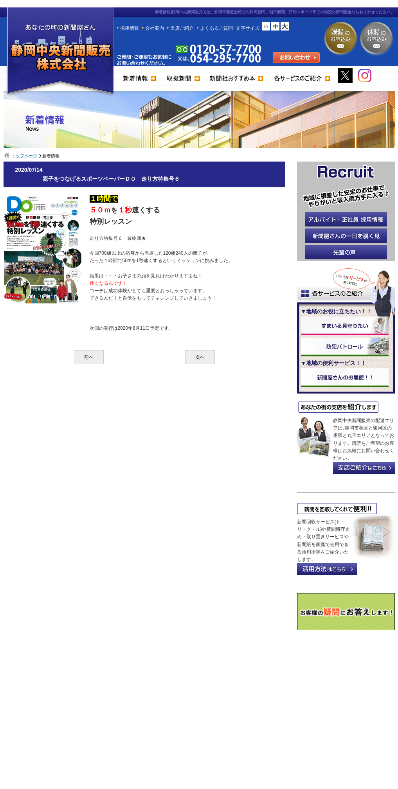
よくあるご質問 (216, 28)
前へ (89, 357)
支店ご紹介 (182, 28)
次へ (200, 357)
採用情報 (129, 28)
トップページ (24, 155)
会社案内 (154, 28)
